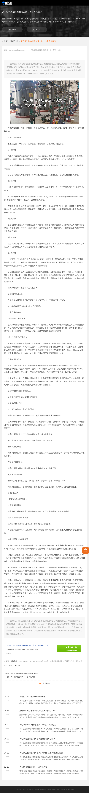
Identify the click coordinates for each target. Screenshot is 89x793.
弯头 (61, 545)
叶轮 (21, 197)
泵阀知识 (14, 41)
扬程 (26, 574)
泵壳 (66, 197)
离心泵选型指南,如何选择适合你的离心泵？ (37, 739)
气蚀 (63, 369)
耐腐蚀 (12, 353)
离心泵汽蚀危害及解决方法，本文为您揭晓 (38, 41)
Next (32, 29)
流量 (17, 165)
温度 (76, 530)
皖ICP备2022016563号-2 (51, 789)
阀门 (67, 545)
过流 (39, 187)
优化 (22, 306)
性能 (74, 128)
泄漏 (56, 555)
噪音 (65, 128)
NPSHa (20, 259)
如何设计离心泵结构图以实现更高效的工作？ (38, 711)
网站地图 (64, 789)
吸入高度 (65, 530)
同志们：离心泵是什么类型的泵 (32, 697)
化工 (6, 350)
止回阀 (12, 596)
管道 (20, 318)
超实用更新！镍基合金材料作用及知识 (24, 674)
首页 (5, 41)
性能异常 (45, 590)
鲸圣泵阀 (14, 661)
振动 (60, 128)
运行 (17, 128)
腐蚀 (9, 144)
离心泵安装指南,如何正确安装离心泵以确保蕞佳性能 (41, 753)
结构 (15, 306)
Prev (11, 29)
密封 (58, 558)
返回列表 (44, 683)
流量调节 (54, 580)
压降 (33, 200)
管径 (60, 549)
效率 (74, 487)
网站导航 (70, 789)
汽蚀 (10, 19)
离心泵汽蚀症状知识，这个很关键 (23, 677)
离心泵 (16, 19)
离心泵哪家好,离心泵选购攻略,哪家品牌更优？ (38, 725)
